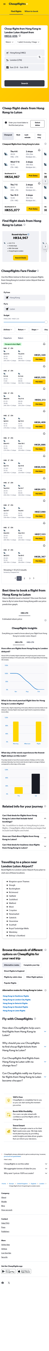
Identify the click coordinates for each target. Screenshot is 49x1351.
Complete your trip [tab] (31, 965)
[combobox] (9, 42)
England (33, 1184)
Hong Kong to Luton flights (14, 1011)
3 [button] (29, 578)
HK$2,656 (11, 35)
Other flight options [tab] (34, 977)
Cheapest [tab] (8, 135)
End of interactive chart (3, 794)
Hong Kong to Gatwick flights (15, 1003)
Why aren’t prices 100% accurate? (26, 1173)
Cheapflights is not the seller (26, 1163)
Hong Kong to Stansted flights (15, 1007)
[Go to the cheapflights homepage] (18, 4)
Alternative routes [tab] (11, 965)
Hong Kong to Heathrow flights (16, 996)
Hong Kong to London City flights (17, 1000)
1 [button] (19, 578)
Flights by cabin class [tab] (13, 977)
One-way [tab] (39, 136)
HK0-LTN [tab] (18, 642)
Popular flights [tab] (10, 983)
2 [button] (24, 578)
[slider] (46, 322)
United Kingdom (22, 1184)
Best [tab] (18, 135)
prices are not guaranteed (12, 1156)
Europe (11, 1184)
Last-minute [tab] (27, 136)
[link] (20, 257)
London (41, 1184)
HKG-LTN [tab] (24, 613)
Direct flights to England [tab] (14, 971)
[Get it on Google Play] (8, 1271)
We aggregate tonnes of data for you (26, 1168)
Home (4, 1184)
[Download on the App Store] (24, 1271)
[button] (4, 4)
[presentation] (20, 36)
